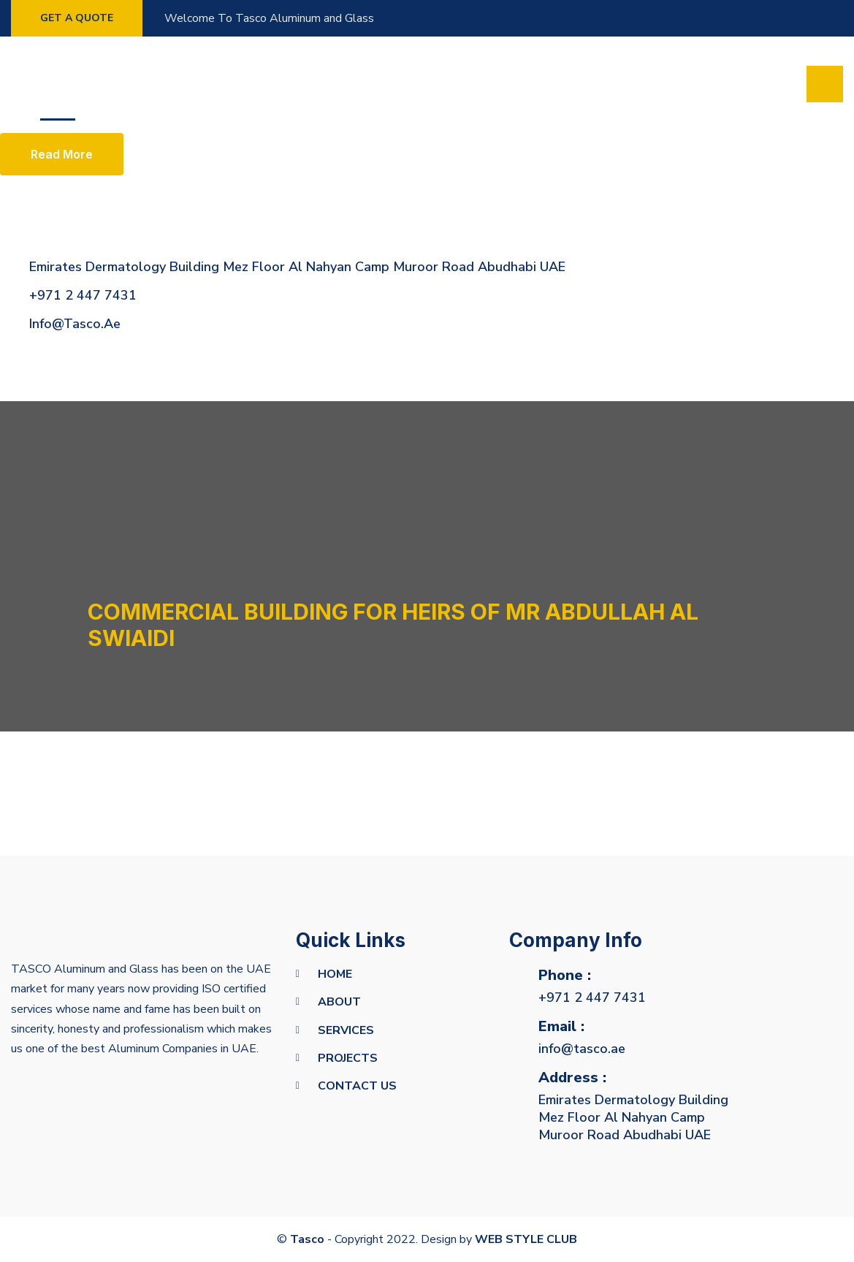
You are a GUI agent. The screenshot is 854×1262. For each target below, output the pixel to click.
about (339, 1002)
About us (124, 84)
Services (200, 84)
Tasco (307, 1239)
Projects (277, 84)
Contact (355, 84)
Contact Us (357, 1086)
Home (57, 84)
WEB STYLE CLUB (526, 1239)
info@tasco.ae (581, 1048)
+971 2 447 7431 (592, 997)
